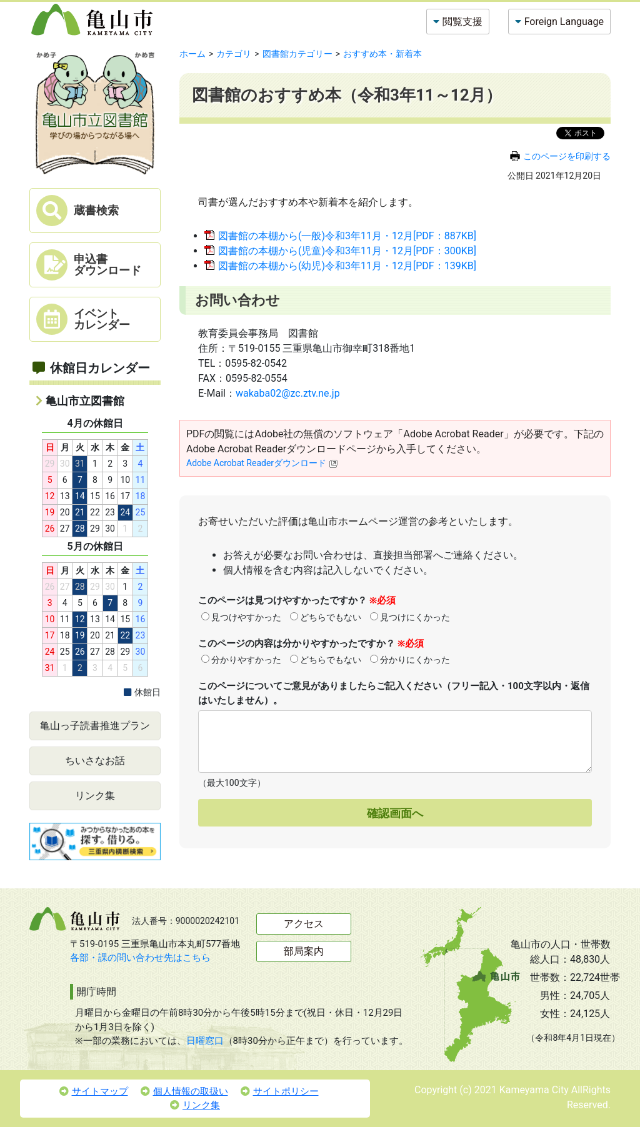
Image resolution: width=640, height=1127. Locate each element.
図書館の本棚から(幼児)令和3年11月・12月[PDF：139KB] (347, 266)
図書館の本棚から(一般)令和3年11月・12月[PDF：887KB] (347, 236)
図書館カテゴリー (297, 54)
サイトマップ (93, 1091)
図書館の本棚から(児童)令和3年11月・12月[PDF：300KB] (347, 251)
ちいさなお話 (95, 761)
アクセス (304, 924)
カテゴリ (233, 54)
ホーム (192, 54)
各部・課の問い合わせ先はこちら (140, 957)
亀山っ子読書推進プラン (95, 726)
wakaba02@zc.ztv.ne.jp (288, 393)
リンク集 (95, 796)
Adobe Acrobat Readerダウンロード (262, 463)
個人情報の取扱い (184, 1091)
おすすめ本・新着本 (382, 54)
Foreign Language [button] (564, 21)
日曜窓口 (205, 1040)
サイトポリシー (280, 1091)
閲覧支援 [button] (462, 21)
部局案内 (304, 951)
